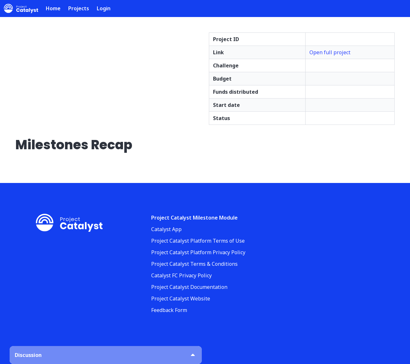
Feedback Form (169, 310)
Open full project (329, 52)
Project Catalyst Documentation (189, 286)
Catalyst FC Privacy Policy (181, 275)
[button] (106, 355)
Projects (78, 8)
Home (53, 8)
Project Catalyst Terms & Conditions (194, 263)
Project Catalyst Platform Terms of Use (198, 240)
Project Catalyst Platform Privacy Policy (198, 252)
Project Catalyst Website (180, 298)
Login (104, 8)
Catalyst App (166, 229)
